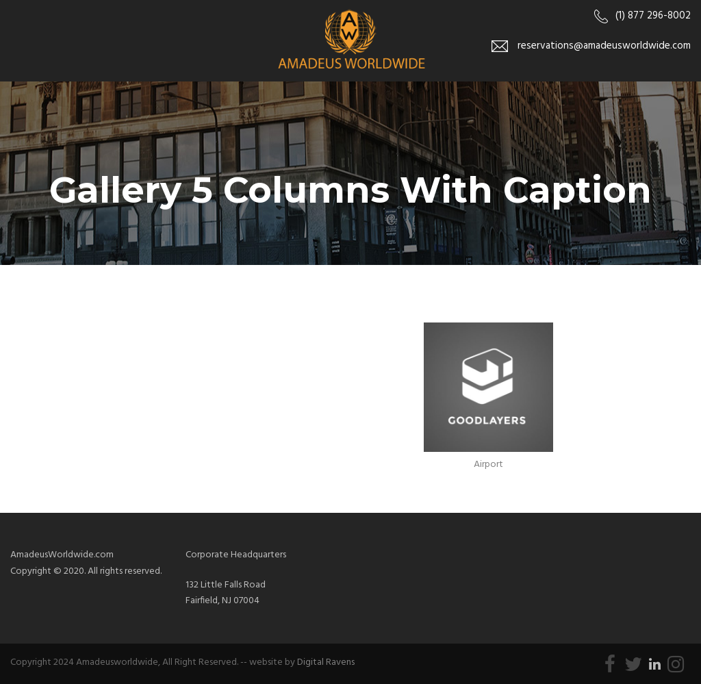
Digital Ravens (326, 662)
